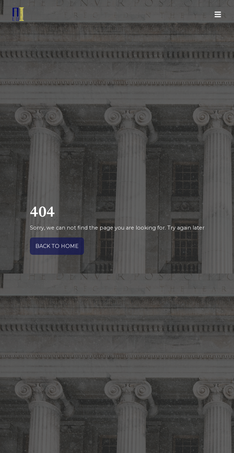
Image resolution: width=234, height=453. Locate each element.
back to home (57, 246)
